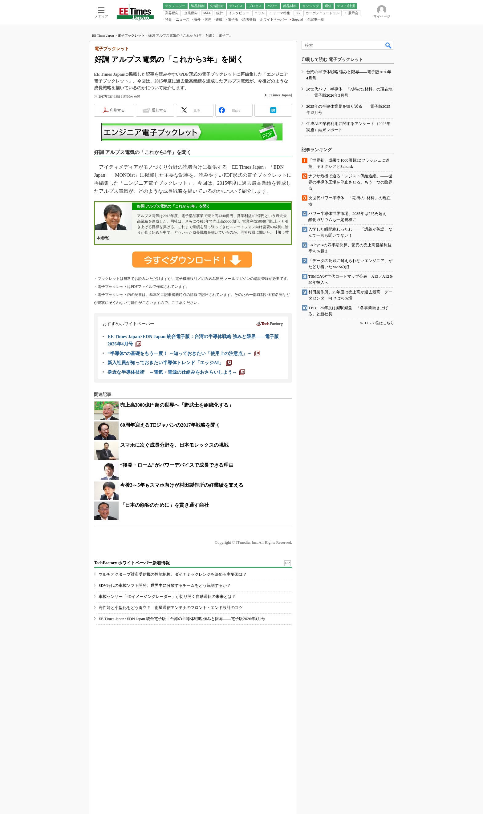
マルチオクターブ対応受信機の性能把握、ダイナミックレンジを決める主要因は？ (173, 574)
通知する (159, 110)
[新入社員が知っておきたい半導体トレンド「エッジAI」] (170, 362)
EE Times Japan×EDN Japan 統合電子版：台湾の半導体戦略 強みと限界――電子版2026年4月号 (182, 618)
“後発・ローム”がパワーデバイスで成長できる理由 (176, 465)
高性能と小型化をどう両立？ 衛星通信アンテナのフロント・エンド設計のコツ (171, 607)
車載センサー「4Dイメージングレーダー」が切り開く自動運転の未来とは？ (167, 596)
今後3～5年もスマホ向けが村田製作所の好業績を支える (181, 485)
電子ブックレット (131, 35)
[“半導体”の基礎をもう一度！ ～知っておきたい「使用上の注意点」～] (184, 353)
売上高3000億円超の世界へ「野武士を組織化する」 (176, 405)
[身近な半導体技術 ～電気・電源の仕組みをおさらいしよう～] (176, 372)
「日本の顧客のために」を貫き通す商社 (164, 505)
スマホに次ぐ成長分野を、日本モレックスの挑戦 (174, 445)
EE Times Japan (103, 35)
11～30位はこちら (379, 323)
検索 (388, 45)
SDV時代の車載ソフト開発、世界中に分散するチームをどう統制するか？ (165, 585)
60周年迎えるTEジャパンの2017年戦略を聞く (170, 425)
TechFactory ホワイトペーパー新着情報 (132, 563)
